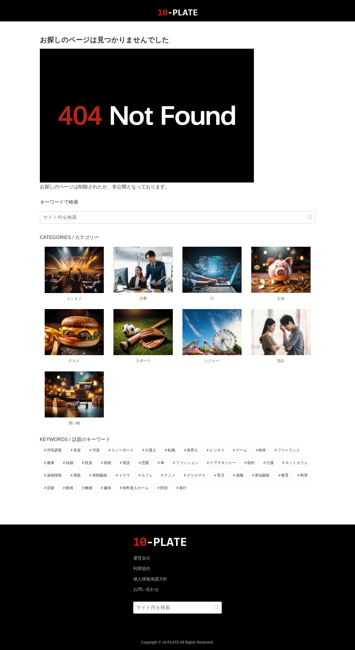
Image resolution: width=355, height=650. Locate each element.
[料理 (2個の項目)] (302, 475)
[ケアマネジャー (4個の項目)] (221, 463)
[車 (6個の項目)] (161, 463)
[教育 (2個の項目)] (283, 475)
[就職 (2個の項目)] (238, 475)
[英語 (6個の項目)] (125, 463)
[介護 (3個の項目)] (268, 463)
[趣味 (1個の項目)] (106, 488)
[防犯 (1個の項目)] (162, 488)
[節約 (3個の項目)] (250, 463)
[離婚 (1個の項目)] (87, 488)
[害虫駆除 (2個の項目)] (261, 475)
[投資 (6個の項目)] (87, 463)
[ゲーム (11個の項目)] (240, 450)
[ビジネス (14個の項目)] (215, 450)
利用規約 (141, 568)
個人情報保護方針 (150, 579)
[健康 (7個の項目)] (49, 463)
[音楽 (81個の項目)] (75, 450)
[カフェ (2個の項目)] (146, 475)
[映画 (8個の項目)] (261, 450)
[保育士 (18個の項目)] (191, 450)
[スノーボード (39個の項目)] (121, 450)
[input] (177, 217)
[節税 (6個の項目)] (106, 463)
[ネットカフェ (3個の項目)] (295, 463)
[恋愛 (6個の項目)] (144, 463)
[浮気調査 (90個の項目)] (53, 450)
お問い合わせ (146, 589)
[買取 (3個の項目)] (75, 475)
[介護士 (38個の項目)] (149, 450)
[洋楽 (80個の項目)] (94, 450)
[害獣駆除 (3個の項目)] (98, 475)
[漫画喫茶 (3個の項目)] (53, 475)
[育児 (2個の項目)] (219, 475)
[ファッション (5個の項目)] (185, 463)
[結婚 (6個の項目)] (68, 463)
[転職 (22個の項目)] (170, 450)
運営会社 (141, 558)
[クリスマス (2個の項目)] (194, 475)
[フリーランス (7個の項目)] (287, 450)
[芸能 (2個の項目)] (49, 488)
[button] (310, 217)
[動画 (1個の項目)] (68, 488)
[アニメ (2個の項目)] (168, 475)
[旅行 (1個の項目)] (181, 488)
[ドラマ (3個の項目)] (123, 475)
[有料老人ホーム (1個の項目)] (134, 488)
